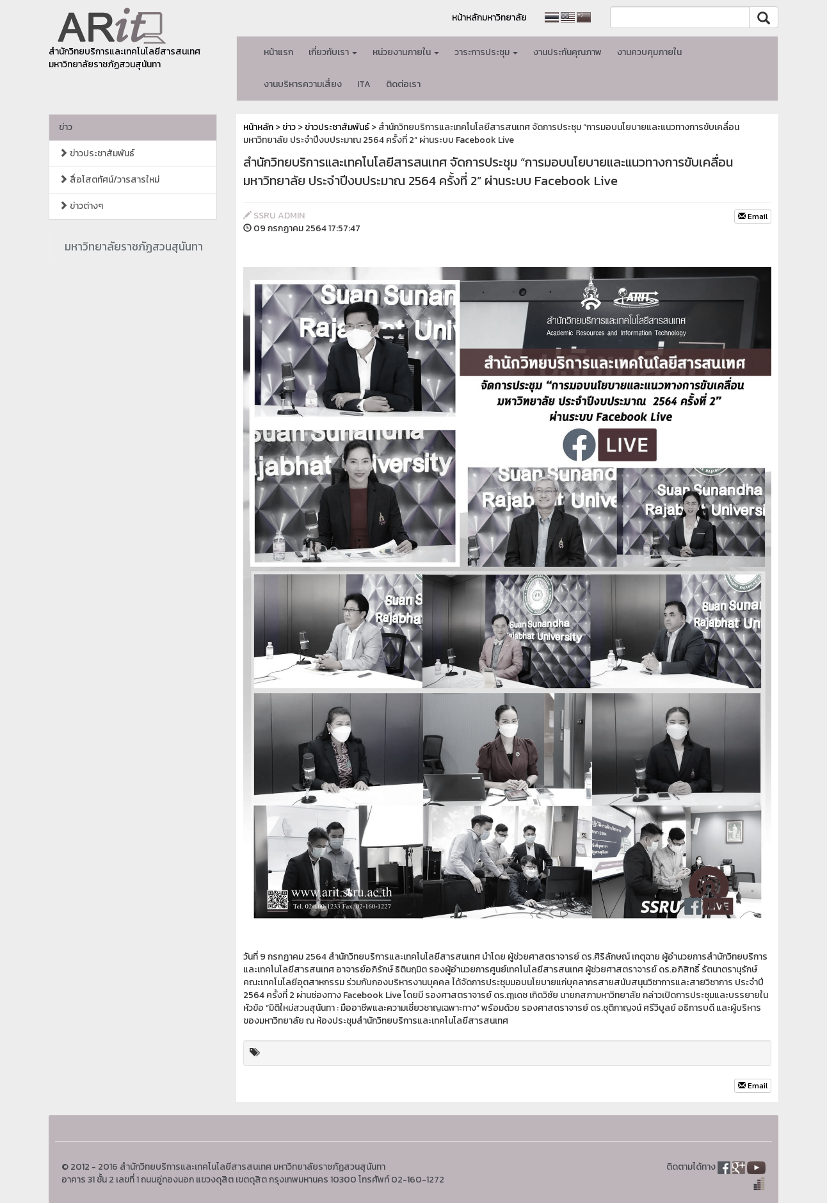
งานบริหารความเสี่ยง (303, 84)
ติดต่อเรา (403, 84)
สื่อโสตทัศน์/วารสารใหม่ (109, 179)
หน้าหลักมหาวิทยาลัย (489, 17)
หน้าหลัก (258, 127)
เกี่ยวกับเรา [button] (333, 52)
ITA (364, 84)
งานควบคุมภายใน (649, 52)
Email (752, 216)
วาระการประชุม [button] (486, 52)
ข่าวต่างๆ (81, 206)
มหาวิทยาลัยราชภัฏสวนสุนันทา (134, 246)
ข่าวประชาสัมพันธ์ (96, 153)
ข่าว (65, 127)
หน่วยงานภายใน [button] (406, 52)
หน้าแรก (278, 52)
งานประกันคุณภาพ (567, 52)
